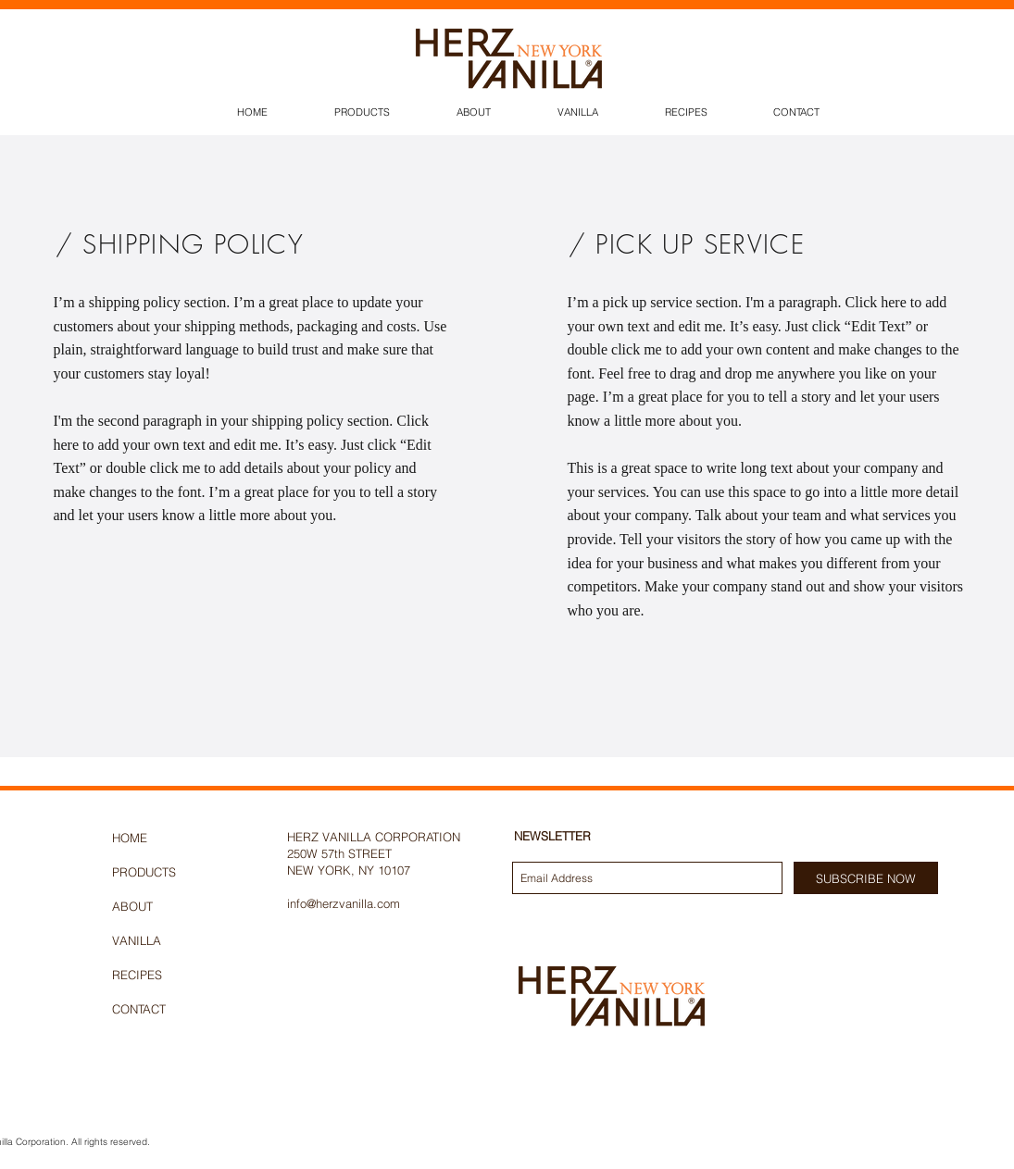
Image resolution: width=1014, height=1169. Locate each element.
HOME (129, 837)
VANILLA (136, 940)
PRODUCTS (144, 871)
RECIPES (137, 974)
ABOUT (132, 906)
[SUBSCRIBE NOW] (866, 878)
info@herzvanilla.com (343, 903)
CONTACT (139, 1008)
